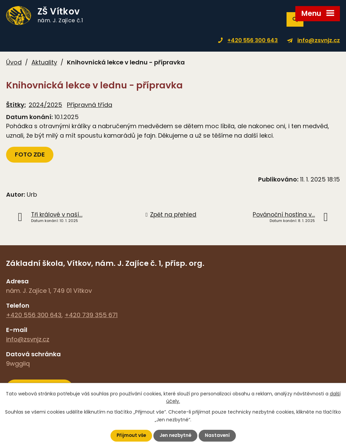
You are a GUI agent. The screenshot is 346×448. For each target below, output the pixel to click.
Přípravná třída (89, 105)
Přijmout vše (130, 435)
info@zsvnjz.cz (318, 40)
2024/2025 (45, 105)
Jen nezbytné (175, 435)
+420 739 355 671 (91, 315)
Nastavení (218, 435)
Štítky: (16, 105)
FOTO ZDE (30, 154)
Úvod (14, 62)
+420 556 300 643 (252, 40)
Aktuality (44, 62)
